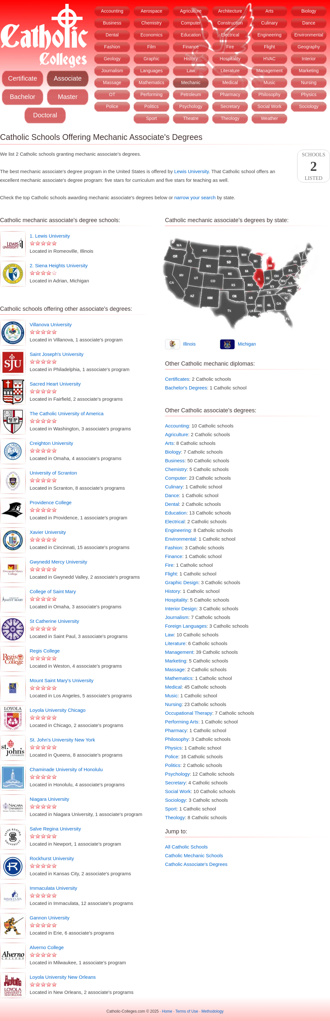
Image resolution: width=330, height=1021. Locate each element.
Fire (230, 46)
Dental (112, 34)
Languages (151, 70)
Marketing (308, 70)
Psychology (190, 106)
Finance (191, 46)
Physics (308, 94)
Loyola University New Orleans (63, 977)
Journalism (112, 70)
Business (112, 22)
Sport (151, 118)
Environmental (308, 34)
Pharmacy (230, 94)
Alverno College (47, 947)
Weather (269, 118)
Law (191, 70)
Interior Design (181, 608)
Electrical (230, 34)
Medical (230, 82)
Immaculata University (53, 888)
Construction (230, 22)
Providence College (51, 502)
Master (67, 96)
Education (191, 34)
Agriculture (191, 11)
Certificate (22, 78)
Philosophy (269, 94)
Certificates (177, 379)
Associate (68, 78)
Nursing (308, 82)
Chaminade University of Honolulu (66, 769)
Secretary (230, 106)
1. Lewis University (50, 236)
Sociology (309, 106)
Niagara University (49, 799)
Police (112, 106)
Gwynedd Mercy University (58, 561)
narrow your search (195, 197)
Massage (112, 82)
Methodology (212, 1011)
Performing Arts (181, 721)
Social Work (269, 106)
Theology (230, 118)
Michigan (247, 344)
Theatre (191, 118)
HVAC (269, 58)
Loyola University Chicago (57, 710)
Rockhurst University (52, 858)
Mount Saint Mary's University (61, 680)
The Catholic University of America (66, 413)
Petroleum (190, 94)
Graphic (151, 58)
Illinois (189, 344)
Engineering (269, 34)
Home (167, 1011)
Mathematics (151, 82)
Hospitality (230, 58)
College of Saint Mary (53, 591)
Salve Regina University (55, 828)
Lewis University (191, 171)
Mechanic (190, 82)
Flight (269, 46)
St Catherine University (54, 621)
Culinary (269, 22)
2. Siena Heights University (59, 265)
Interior (309, 58)
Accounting (112, 11)
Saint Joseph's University (56, 354)
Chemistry (151, 22)
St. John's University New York (62, 739)
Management (269, 70)
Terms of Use (186, 1011)
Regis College (45, 650)
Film (151, 46)
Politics (151, 106)
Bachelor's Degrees (186, 387)
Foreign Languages (186, 626)
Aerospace (151, 11)
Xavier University (48, 532)
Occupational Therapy (188, 713)
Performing (151, 94)
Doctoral (45, 115)
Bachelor (22, 96)
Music (270, 82)
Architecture (230, 11)
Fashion (112, 46)
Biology (308, 11)
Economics (151, 34)
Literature (229, 70)
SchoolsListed (313, 166)
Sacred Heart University (55, 384)
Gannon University (49, 917)
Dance (308, 22)
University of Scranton (53, 473)
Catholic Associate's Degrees (196, 864)
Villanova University (51, 324)
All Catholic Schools (186, 846)
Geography (308, 46)
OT (112, 94)
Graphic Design (181, 582)
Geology (112, 58)
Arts (270, 11)
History (191, 58)
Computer (190, 22)
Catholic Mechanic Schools (194, 855)
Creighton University (51, 443)
